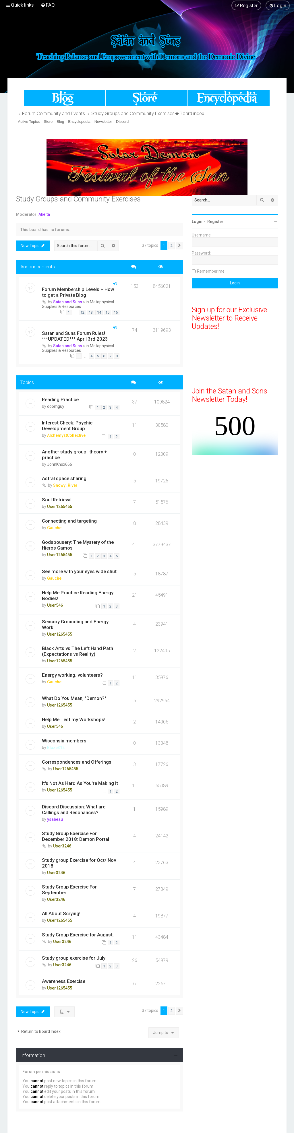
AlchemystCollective (66, 435)
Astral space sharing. (65, 478)
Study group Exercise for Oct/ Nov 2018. (79, 863)
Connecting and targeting (69, 521)
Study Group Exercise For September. (69, 889)
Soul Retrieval (56, 500)
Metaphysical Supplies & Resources (78, 304)
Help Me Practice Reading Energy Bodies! (77, 595)
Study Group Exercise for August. (78, 935)
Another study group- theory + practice (74, 454)
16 (116, 312)
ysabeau (55, 819)
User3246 (62, 846)
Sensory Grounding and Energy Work (75, 624)
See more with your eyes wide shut (79, 571)
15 (107, 312)
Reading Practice (60, 399)
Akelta (44, 214)
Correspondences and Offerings (76, 762)
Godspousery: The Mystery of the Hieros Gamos (78, 545)
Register (215, 221)
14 (99, 312)
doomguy (55, 406)
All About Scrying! (61, 913)
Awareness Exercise (63, 981)
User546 (55, 605)
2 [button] (172, 245)
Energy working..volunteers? (72, 675)
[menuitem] (47, 5)
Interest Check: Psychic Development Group (67, 425)
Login (197, 221)
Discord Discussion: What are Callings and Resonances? (73, 809)
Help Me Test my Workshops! (73, 719)
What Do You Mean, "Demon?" (74, 698)
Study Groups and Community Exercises (78, 199)
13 (91, 312)
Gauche (54, 527)
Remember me (211, 271)
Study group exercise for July (73, 958)
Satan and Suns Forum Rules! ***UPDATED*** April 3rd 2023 (75, 336)
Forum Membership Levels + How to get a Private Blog (78, 292)
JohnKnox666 (59, 464)
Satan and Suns (67, 302)
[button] (179, 246)
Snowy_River (65, 485)
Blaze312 (56, 747)
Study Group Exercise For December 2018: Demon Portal (75, 836)
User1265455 (59, 506)
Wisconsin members (64, 741)
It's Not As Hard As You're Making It (80, 783)
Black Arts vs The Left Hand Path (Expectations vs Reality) (77, 651)
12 (82, 312)
